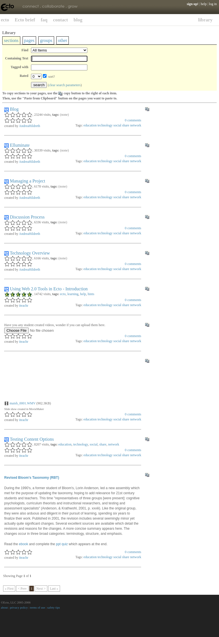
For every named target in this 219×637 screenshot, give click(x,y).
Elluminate (20, 145)
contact (60, 20)
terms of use (37, 607)
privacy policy (19, 607)
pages (29, 40)
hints (91, 294)
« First (9, 589)
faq (44, 20)
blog (78, 20)
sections (11, 40)
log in (213, 4)
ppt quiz (62, 544)
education (90, 125)
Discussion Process (27, 217)
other (62, 40)
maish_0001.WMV (23, 403)
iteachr (23, 306)
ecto (5, 20)
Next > (41, 589)
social (117, 125)
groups (46, 40)
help (204, 4)
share (125, 125)
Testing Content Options (32, 439)
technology (105, 125)
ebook (23, 544)
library (205, 20)
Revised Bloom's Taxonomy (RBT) (31, 478)
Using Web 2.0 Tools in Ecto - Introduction (49, 288)
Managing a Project (27, 181)
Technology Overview (30, 253)
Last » (54, 589)
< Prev (22, 589)
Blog (14, 109)
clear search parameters (65, 85)
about (4, 607)
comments (133, 120)
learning (72, 294)
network (135, 125)
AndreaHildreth (29, 126)
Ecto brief (25, 20)
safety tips (53, 607)
